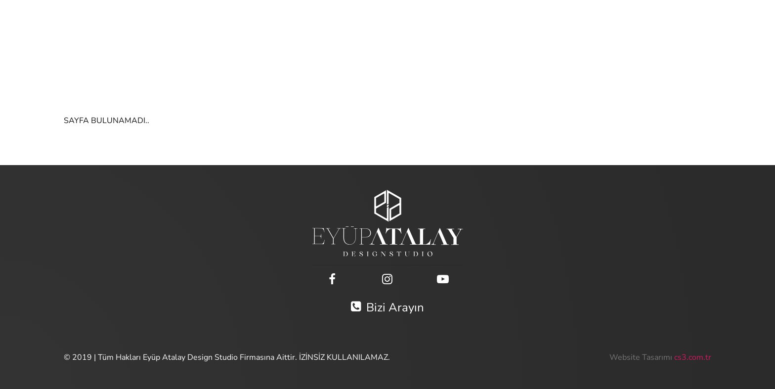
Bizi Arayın (387, 307)
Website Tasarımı (640, 357)
